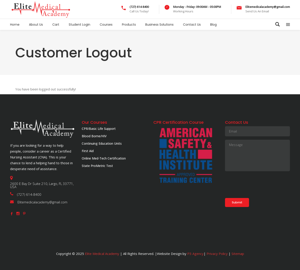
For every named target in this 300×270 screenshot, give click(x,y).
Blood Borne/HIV (94, 136)
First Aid (88, 151)
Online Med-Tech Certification (104, 158)
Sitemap (237, 253)
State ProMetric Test (97, 166)
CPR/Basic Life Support (99, 128)
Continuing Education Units (102, 143)
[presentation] (259, 183)
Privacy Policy (217, 253)
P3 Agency (195, 253)
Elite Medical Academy (102, 253)
